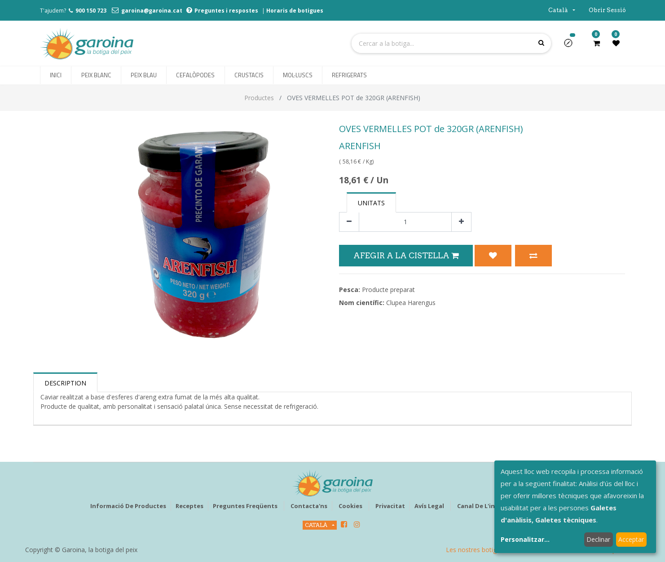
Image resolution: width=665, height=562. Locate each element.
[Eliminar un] (349, 222)
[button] (572, 45)
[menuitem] (55, 75)
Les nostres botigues (476, 549)
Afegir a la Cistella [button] (405, 255)
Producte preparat (388, 289)
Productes (259, 97)
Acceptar (631, 539)
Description (65, 383)
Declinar (598, 539)
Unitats (371, 203)
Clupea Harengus (411, 302)
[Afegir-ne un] (461, 222)
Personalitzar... (525, 539)
